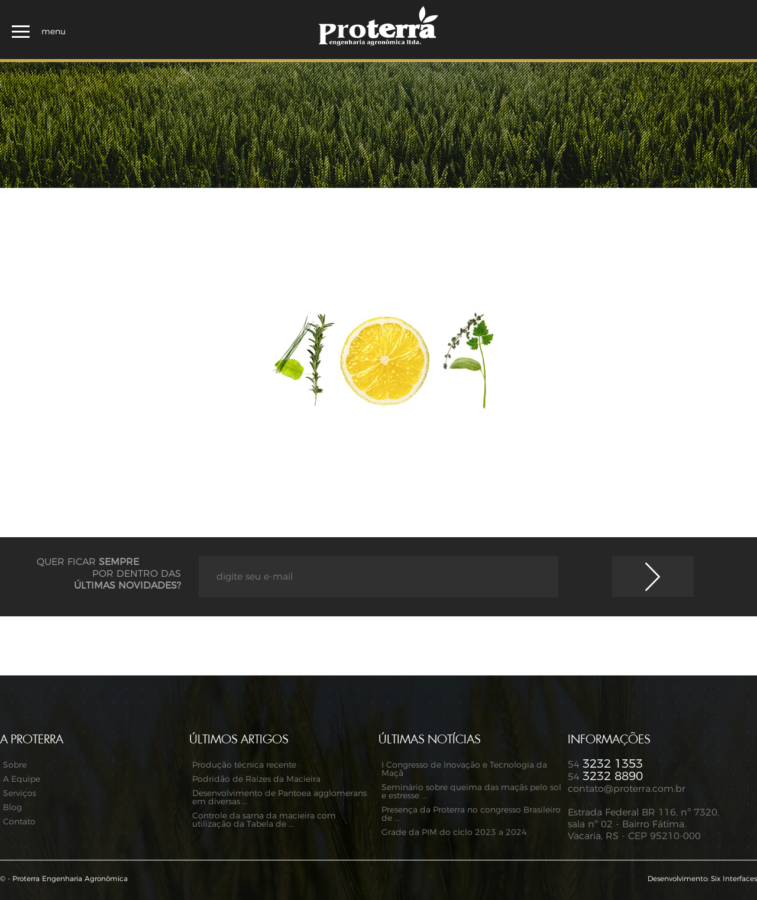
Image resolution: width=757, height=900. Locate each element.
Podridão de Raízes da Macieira (256, 779)
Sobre (15, 765)
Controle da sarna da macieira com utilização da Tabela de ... (264, 820)
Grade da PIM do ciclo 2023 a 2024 (454, 832)
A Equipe (21, 779)
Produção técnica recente (244, 765)
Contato (19, 822)
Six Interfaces (734, 878)
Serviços (19, 793)
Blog (12, 808)
